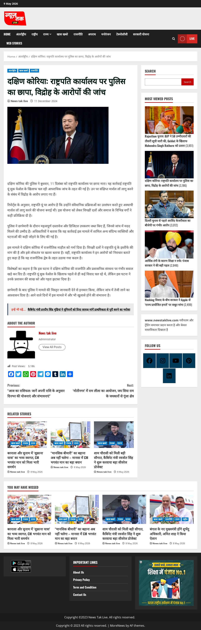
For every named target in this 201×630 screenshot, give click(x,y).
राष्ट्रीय (35, 34)
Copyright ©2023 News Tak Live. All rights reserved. (99, 617)
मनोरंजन (106, 34)
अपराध (92, 34)
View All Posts (52, 347)
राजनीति (78, 34)
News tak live (19, 101)
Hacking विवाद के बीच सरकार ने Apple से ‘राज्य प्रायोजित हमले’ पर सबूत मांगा (167, 302)
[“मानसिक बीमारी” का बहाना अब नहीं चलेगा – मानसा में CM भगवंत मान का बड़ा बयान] (70, 434)
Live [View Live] (186, 38)
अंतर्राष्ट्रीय (21, 34)
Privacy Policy (81, 579)
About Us (78, 572)
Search (150, 71)
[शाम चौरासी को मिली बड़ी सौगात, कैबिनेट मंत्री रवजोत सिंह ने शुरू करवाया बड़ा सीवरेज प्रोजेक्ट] (114, 434)
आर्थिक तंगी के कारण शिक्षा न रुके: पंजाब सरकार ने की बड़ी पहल (167, 263)
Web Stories (14, 43)
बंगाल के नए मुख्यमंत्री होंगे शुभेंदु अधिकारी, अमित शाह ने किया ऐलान (169, 534)
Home (7, 34)
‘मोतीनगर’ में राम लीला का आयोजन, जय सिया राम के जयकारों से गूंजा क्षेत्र (102, 390)
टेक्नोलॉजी (121, 34)
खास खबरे (62, 34)
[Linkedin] (169, 375)
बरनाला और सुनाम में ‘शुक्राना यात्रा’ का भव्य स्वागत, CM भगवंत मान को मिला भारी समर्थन (25, 460)
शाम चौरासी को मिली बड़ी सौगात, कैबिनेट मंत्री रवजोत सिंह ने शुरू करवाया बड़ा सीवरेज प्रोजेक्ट (113, 460)
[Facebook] (149, 360)
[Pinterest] (189, 360)
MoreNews (117, 626)
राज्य (45, 34)
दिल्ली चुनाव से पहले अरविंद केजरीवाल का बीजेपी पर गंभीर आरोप (167, 222)
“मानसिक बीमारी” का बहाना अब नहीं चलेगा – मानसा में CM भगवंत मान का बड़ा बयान (69, 458)
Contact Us (79, 594)
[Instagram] (162, 360)
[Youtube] (175, 360)
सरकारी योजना (141, 34)
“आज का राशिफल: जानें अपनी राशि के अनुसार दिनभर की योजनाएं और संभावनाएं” (39, 390)
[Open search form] (173, 38)
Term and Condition (84, 587)
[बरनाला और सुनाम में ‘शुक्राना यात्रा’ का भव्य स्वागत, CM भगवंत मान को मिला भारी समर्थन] (27, 434)
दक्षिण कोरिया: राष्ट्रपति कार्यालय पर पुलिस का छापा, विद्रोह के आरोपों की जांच (169, 183)
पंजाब (25, 443)
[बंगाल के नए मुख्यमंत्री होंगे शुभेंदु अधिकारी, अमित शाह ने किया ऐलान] (172, 509)
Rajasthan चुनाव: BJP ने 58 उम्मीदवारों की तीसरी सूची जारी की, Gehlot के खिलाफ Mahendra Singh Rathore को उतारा (168, 141)
